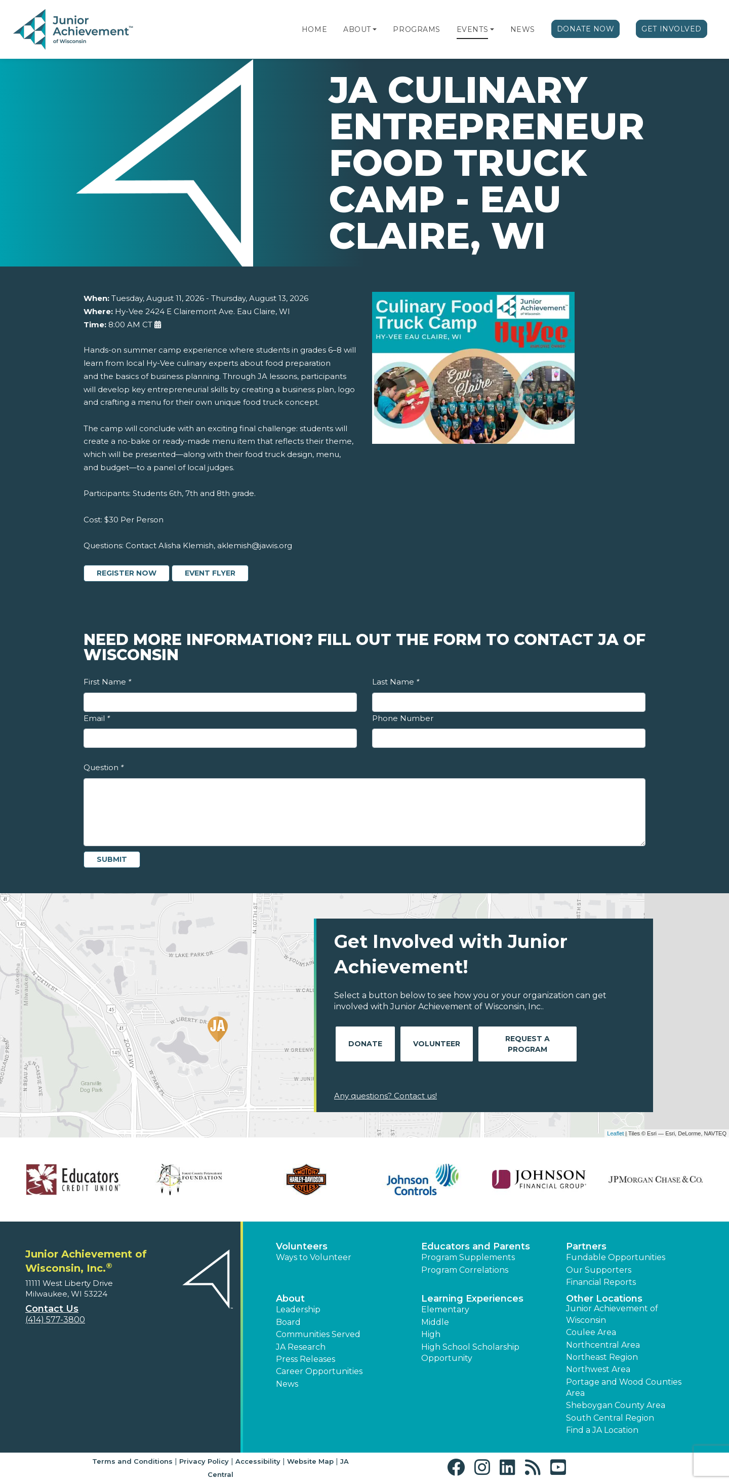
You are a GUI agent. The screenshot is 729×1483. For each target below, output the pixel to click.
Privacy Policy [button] (204, 1461)
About (357, 29)
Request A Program (527, 1044)
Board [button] (288, 1322)
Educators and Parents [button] (475, 1246)
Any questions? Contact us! (385, 1095)
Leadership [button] (298, 1309)
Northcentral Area (603, 1345)
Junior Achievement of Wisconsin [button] (612, 1314)
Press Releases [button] (305, 1359)
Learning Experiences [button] (472, 1298)
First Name (107, 682)
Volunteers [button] (302, 1246)
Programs (416, 29)
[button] (375, 29)
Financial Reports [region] (601, 1282)
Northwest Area (598, 1369)
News (522, 29)
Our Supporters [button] (598, 1270)
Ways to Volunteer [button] (313, 1257)
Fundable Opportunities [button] (615, 1257)
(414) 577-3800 (55, 1319)
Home (314, 29)
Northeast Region (602, 1357)
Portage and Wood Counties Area (623, 1387)
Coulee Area (591, 1332)
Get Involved (671, 28)
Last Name (395, 682)
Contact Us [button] (51, 1308)
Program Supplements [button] (468, 1257)
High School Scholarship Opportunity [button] (470, 1352)
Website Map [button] (310, 1461)
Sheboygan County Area (615, 1405)
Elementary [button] (445, 1309)
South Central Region (610, 1418)
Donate (365, 1043)
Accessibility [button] (257, 1461)
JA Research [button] (301, 1347)
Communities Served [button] (318, 1334)
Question (104, 767)
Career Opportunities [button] (319, 1371)
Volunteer (436, 1043)
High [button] (430, 1334)
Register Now (126, 573)
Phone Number (402, 718)
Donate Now (586, 28)
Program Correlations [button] (464, 1270)
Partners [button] (586, 1246)
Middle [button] (435, 1322)
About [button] (290, 1298)
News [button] (287, 1384)
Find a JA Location (602, 1430)
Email (97, 718)
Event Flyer (210, 573)
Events (472, 29)
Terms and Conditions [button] (132, 1461)
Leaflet (615, 1133)
